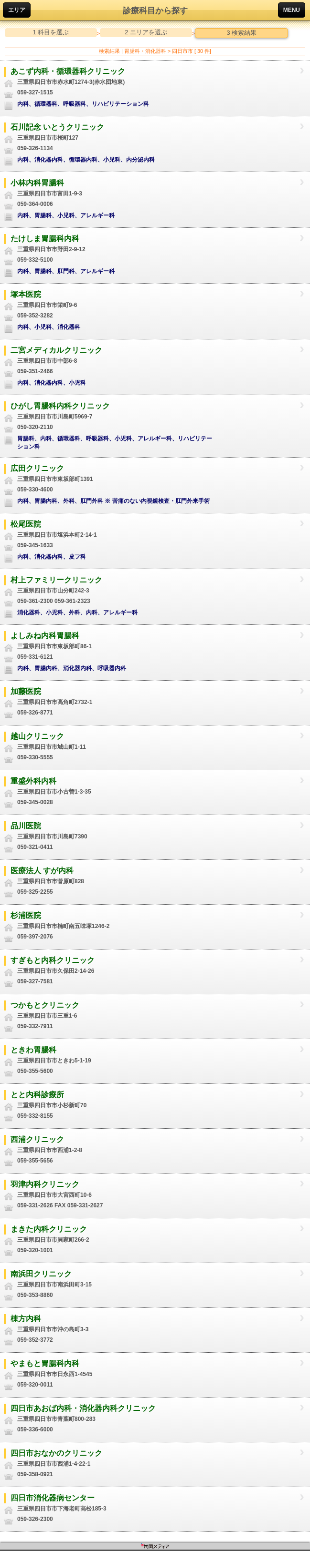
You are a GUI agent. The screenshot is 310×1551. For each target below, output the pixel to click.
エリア (16, 10)
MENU (291, 10)
